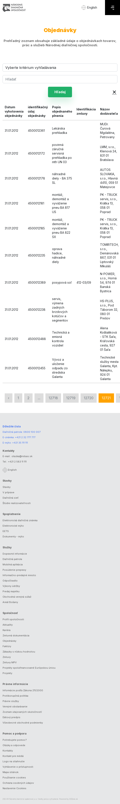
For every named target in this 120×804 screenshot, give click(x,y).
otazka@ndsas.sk (22, 456)
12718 (53, 398)
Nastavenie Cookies (14, 788)
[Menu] (112, 7)
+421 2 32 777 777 (25, 437)
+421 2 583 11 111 (17, 461)
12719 (70, 398)
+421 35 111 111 (20, 442)
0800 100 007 (31, 431)
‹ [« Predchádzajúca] (8, 398)
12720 (88, 398)
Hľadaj (60, 92)
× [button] (114, 91)
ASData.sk (73, 799)
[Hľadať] (60, 79)
